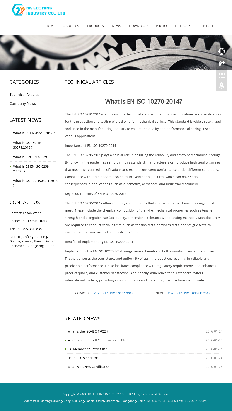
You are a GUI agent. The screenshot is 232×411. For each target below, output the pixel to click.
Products (95, 26)
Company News (23, 103)
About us (71, 26)
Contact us (208, 26)
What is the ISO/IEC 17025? (88, 331)
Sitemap (163, 394)
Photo (161, 26)
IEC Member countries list (87, 349)
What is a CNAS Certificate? (88, 367)
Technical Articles (24, 94)
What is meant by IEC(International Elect (98, 340)
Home (50, 26)
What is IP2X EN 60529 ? (31, 157)
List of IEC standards (83, 358)
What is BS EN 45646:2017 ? (34, 133)
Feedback (183, 26)
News (116, 26)
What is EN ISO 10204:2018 (113, 293)
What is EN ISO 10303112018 (188, 293)
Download (138, 26)
